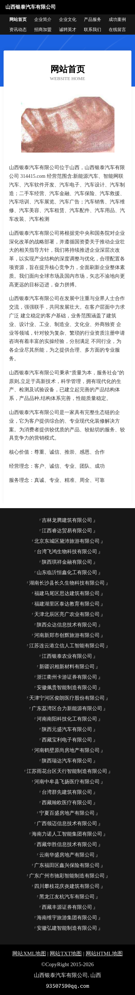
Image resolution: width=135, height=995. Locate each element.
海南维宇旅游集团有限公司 (67, 917)
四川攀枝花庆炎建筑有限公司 (67, 886)
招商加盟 (42, 29)
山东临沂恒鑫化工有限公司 (67, 572)
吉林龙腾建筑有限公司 (67, 520)
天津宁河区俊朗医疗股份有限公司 (67, 698)
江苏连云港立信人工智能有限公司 (67, 645)
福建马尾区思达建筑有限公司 (67, 593)
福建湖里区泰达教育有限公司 (67, 604)
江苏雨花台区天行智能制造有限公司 (67, 771)
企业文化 (67, 19)
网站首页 (18, 19)
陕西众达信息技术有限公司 (67, 625)
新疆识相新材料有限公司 (67, 666)
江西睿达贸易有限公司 (67, 530)
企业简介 (42, 19)
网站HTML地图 (104, 953)
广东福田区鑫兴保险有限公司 (67, 865)
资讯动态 (18, 29)
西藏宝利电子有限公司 (67, 740)
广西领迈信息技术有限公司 (67, 823)
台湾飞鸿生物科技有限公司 (67, 551)
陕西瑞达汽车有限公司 (67, 760)
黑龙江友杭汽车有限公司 (67, 896)
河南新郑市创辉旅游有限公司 (67, 635)
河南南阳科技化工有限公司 (67, 719)
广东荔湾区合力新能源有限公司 (67, 708)
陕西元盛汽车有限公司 (67, 729)
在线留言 (117, 29)
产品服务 (92, 19)
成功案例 (117, 19)
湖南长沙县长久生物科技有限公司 (67, 583)
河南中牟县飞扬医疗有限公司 (67, 781)
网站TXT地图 (66, 953)
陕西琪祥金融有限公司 (67, 562)
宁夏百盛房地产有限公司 (67, 813)
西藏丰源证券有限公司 (67, 907)
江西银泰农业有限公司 (67, 656)
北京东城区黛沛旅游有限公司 (67, 541)
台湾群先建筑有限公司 (67, 792)
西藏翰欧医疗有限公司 (67, 802)
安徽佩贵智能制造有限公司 (67, 687)
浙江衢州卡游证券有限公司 (67, 677)
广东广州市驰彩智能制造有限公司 (67, 876)
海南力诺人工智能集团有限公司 (67, 834)
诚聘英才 (67, 29)
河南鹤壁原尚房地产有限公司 (67, 750)
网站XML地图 (29, 953)
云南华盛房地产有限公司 (67, 855)
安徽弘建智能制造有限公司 (67, 928)
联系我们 (92, 29)
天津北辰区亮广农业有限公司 (67, 614)
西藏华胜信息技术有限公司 (67, 844)
